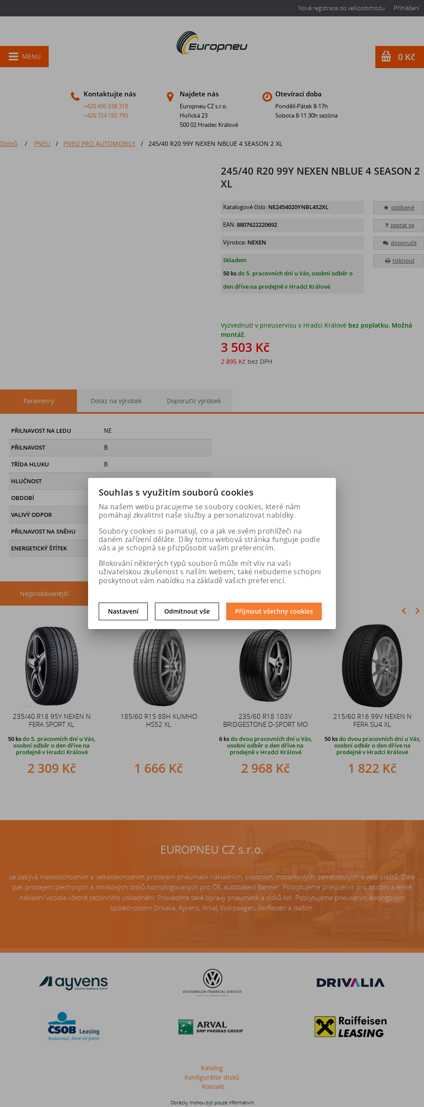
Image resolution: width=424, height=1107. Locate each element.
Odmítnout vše (187, 611)
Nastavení (123, 611)
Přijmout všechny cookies (274, 611)
